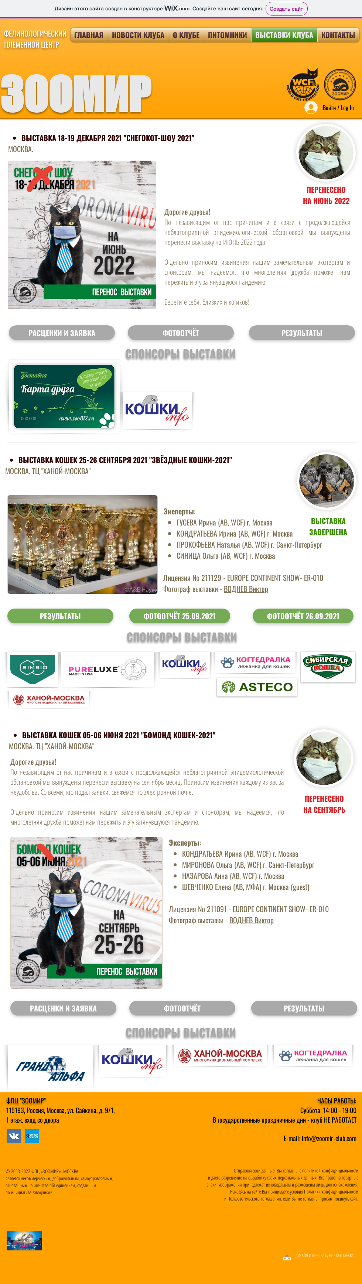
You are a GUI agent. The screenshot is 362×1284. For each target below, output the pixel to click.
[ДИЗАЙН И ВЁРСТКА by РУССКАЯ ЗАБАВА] (294, 1255)
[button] (62, 332)
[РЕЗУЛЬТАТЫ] (60, 616)
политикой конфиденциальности (330, 1170)
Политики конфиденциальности (331, 1191)
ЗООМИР (75, 94)
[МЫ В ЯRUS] (14, 1136)
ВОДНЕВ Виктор (246, 588)
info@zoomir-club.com (329, 1138)
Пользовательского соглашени (253, 1198)
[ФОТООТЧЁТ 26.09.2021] (303, 616)
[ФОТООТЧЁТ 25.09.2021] (179, 616)
